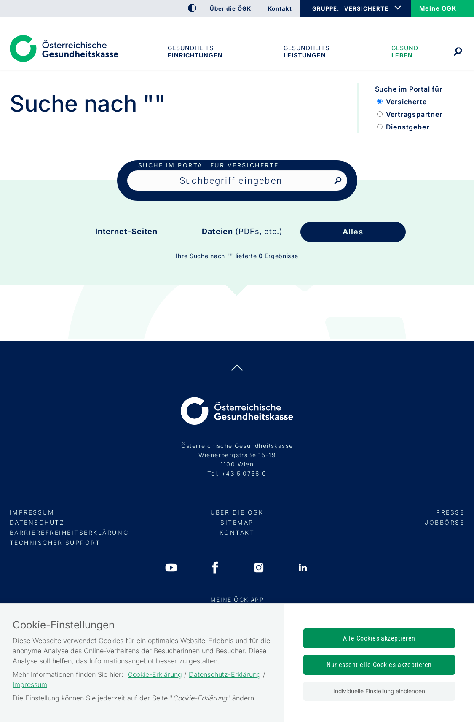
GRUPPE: (325, 8)
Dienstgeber (407, 127)
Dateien (242, 231)
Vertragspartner (414, 114)
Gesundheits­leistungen (306, 51)
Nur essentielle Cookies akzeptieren (379, 665)
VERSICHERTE (366, 8)
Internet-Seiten (126, 231)
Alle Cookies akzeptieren (379, 638)
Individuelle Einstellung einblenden (379, 691)
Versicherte (406, 101)
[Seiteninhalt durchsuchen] (237, 180)
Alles (353, 231)
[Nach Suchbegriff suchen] (337, 181)
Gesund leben (404, 51)
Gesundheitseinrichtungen (195, 51)
